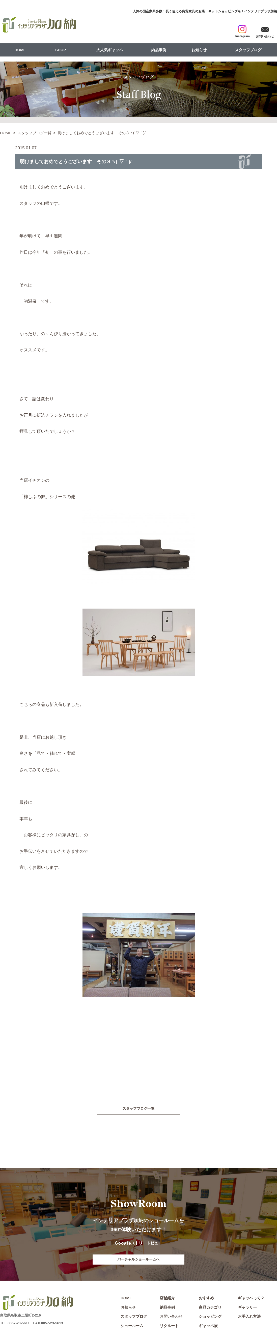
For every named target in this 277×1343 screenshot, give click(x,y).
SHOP (60, 50)
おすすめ (206, 1299)
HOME (20, 50)
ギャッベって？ (251, 1299)
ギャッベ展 (208, 1327)
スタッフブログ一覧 (34, 133)
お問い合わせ (171, 1318)
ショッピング (210, 1318)
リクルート (169, 1327)
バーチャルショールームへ (138, 1260)
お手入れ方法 (249, 1318)
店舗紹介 (167, 1299)
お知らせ (199, 50)
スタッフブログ (248, 50)
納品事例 (158, 50)
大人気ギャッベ (109, 50)
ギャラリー (247, 1308)
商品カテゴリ (210, 1308)
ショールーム (132, 1327)
